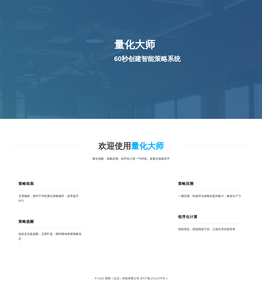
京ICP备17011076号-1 (153, 278)
